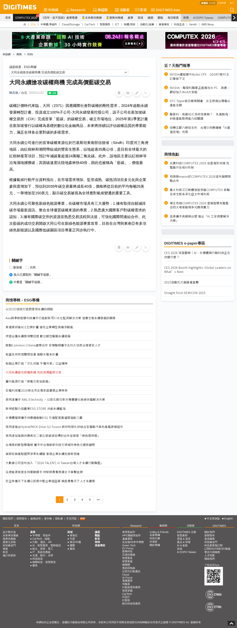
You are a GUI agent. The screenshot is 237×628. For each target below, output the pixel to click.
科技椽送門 (9, 545)
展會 (5, 548)
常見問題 (71, 518)
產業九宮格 (9, 542)
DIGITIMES (219, 525)
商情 (186, 17)
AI (25, 24)
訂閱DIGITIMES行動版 (217, 548)
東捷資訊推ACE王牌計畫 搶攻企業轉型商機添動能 (39, 327)
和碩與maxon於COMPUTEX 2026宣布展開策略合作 (200, 178)
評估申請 (221, 2)
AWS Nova (207, 24)
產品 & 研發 (184, 542)
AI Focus (127, 577)
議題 (150, 17)
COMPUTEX (225, 17)
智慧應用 (105, 24)
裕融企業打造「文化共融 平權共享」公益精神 (37, 363)
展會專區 (164, 24)
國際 (72, 545)
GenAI (193, 24)
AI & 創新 (182, 545)
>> (98, 499)
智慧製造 (127, 557)
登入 (232, 2)
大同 (33, 267)
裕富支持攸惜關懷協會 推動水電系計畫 (32, 354)
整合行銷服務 (212, 552)
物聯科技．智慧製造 (44, 562)
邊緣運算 (127, 538)
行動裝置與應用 (131, 587)
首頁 (8, 17)
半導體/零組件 (49, 24)
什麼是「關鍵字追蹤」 (28, 282)
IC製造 (126, 600)
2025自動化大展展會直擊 (181, 282)
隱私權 (59, 518)
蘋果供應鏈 (114, 17)
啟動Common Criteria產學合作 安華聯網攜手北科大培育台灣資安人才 (53, 345)
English (228, 518)
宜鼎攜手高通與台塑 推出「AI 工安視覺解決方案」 (199, 218)
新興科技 (127, 551)
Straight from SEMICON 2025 (185, 293)
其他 (179, 548)
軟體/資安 (129, 24)
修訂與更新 (9, 555)
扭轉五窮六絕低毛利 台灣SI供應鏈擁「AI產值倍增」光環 (200, 129)
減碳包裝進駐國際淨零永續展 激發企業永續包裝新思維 (43, 454)
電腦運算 (127, 580)
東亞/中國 (75, 542)
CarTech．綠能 (41, 538)
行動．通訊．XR (41, 542)
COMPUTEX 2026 (27, 16)
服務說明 (35, 518)
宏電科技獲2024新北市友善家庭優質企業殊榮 (37, 390)
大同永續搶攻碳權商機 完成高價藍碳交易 (33, 372)
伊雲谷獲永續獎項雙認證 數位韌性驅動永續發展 (38, 336)
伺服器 (126, 583)
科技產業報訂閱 (213, 545)
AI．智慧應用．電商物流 (46, 545)
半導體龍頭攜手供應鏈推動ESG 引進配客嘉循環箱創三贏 (44, 418)
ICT (117, 24)
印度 (72, 538)
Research (76, 9)
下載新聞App (211, 565)
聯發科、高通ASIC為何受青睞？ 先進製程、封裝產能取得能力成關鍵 (200, 116)
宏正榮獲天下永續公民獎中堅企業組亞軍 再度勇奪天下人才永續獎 (50, 481)
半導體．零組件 (41, 535)
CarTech (90, 24)
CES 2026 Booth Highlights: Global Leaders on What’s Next (197, 269)
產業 (130, 17)
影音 (140, 9)
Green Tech (129, 545)
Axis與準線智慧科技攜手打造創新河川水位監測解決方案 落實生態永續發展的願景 (61, 318)
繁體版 (204, 2)
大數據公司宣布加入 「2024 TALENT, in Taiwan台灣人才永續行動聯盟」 (55, 463)
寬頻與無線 (128, 567)
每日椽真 (173, 17)
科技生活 (179, 24)
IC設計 (126, 596)
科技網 (51, 9)
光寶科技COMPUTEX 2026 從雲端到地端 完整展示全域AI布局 (199, 165)
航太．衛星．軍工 (42, 548)
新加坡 (17, 267)
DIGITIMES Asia (165, 9)
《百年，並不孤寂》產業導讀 (59, 17)
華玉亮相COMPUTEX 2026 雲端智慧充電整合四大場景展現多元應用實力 (199, 205)
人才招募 (209, 555)
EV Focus (127, 548)
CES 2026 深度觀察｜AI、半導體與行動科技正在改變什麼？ (197, 255)
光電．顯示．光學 (42, 555)
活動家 (122, 9)
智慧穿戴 (127, 590)
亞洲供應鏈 (128, 554)
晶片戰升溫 (9, 532)
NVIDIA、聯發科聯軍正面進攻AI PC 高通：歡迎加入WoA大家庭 (200, 90)
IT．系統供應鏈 (41, 552)
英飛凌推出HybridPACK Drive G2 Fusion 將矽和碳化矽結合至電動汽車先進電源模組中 (64, 427)
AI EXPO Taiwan (203, 17)
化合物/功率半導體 (133, 542)
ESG (33, 24)
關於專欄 (155, 545)
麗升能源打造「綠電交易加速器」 (28, 381)
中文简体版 (213, 518)
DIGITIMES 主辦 (186, 532)
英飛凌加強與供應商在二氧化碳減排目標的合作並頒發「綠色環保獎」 (53, 435)
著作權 (48, 518)
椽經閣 (100, 9)
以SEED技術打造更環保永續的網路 (29, 309)
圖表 (35, 565)
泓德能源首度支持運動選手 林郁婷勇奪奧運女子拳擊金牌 (44, 472)
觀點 (160, 17)
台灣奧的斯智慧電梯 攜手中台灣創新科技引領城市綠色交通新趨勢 (50, 445)
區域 (140, 17)
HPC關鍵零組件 (131, 535)
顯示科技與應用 (131, 603)
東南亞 (74, 535)
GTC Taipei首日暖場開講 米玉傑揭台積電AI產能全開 (200, 103)
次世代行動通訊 (131, 571)
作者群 (153, 541)
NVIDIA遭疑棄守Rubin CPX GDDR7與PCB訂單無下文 (199, 76)
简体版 (212, 2)
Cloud (125, 574)
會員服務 (209, 538)
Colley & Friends (159, 532)
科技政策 (37, 558)
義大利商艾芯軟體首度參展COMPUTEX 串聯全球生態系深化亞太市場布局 (200, 192)
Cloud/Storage (71, 24)
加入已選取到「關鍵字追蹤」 (33, 274)
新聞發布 (21, 518)
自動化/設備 (147, 24)
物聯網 (126, 564)
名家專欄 (155, 535)
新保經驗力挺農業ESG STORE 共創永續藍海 (36, 408)
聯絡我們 (209, 558)
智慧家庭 (127, 561)
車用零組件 (128, 532)
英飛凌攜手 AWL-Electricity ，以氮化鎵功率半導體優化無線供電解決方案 (55, 399)
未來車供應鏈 (92, 17)
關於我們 (8, 518)
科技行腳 (155, 538)
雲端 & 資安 (184, 538)
